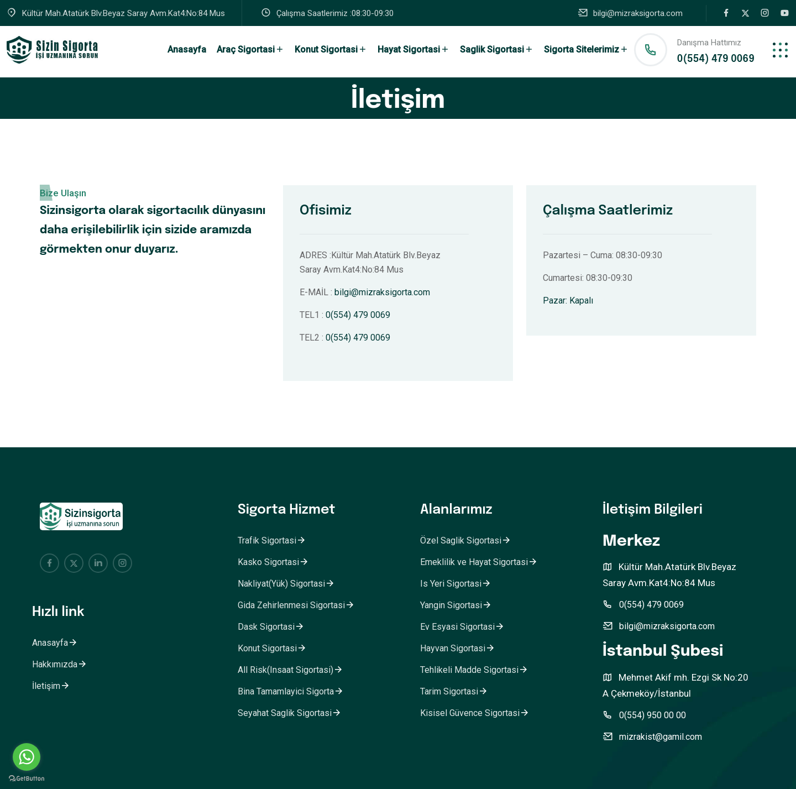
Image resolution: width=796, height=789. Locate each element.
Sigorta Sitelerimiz (586, 49)
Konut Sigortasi (331, 49)
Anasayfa (186, 49)
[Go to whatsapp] (26, 757)
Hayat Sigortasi (413, 49)
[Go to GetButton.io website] (26, 778)
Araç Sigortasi (250, 49)
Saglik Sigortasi (496, 49)
